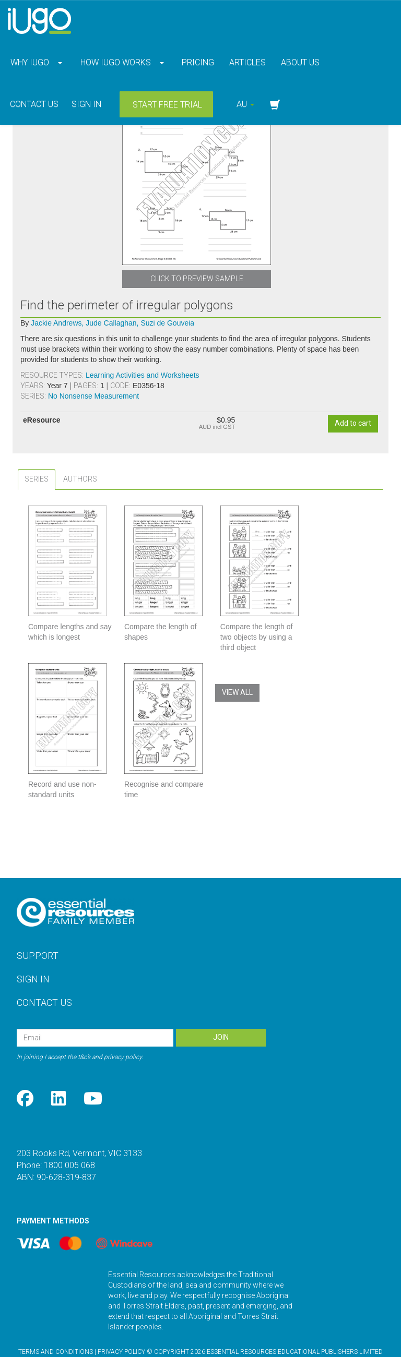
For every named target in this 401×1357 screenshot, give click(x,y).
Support (37, 934)
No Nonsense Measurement (93, 396)
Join (221, 1016)
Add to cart (353, 423)
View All (237, 692)
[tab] (36, 479)
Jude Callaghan (112, 323)
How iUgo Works (115, 62)
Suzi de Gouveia (167, 323)
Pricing (197, 62)
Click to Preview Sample (196, 278)
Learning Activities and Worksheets (142, 375)
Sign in (86, 104)
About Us (299, 62)
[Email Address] (95, 1017)
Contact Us (33, 104)
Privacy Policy (121, 1331)
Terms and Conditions (55, 1331)
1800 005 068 (69, 1144)
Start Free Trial (166, 105)
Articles (246, 62)
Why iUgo (29, 62)
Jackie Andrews (57, 323)
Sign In (33, 958)
